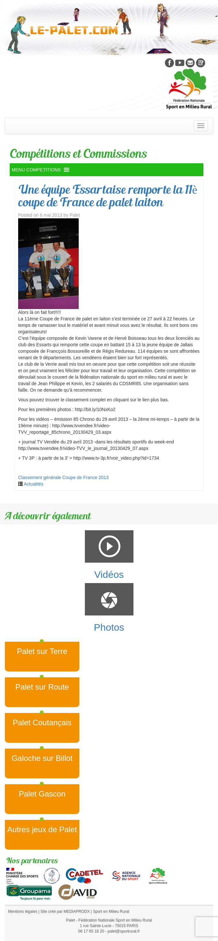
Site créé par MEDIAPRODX (65, 911)
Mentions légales (22, 911)
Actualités (33, 484)
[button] (36, 169)
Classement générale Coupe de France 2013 (63, 477)
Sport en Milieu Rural (111, 911)
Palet (75, 215)
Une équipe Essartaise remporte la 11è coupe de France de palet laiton (107, 196)
